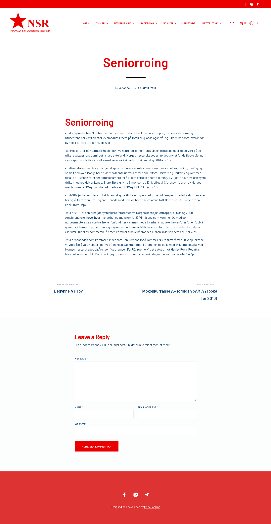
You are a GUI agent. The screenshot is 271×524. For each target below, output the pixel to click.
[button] (233, 23)
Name (79, 407)
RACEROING (147, 23)
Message (81, 358)
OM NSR (100, 23)
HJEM (86, 23)
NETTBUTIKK (210, 23)
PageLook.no (152, 506)
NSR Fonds (188, 23)
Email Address (148, 407)
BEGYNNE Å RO (122, 23)
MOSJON (168, 23)
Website (80, 424)
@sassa (124, 88)
